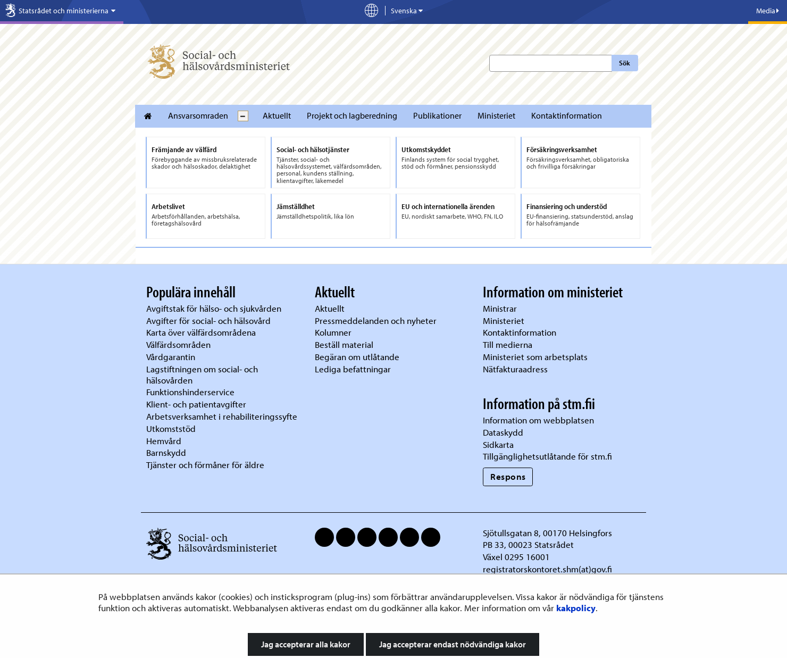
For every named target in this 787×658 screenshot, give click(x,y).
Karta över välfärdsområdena (201, 332)
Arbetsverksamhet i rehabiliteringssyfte (222, 416)
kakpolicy (576, 607)
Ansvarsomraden (198, 115)
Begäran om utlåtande (357, 356)
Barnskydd (166, 452)
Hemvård (163, 440)
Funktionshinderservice (190, 391)
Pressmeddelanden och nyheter (376, 320)
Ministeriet (496, 115)
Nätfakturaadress (515, 368)
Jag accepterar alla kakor (305, 644)
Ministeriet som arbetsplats (535, 356)
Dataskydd (503, 432)
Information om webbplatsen (538, 420)
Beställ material (344, 344)
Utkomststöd (171, 428)
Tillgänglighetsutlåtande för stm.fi (547, 456)
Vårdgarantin (170, 356)
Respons (508, 476)
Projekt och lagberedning (352, 115)
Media (767, 10)
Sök (624, 63)
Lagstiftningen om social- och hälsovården (202, 374)
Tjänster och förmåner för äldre (205, 464)
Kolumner (333, 332)
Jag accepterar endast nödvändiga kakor (452, 644)
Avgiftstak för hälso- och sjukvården (213, 308)
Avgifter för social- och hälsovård (208, 320)
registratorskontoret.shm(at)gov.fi (547, 568)
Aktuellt (277, 115)
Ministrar (500, 308)
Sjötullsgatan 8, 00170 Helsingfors (547, 532)
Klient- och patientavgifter (196, 404)
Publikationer (437, 115)
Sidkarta (498, 444)
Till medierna (507, 344)
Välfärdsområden (178, 344)
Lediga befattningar (353, 368)
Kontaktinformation (566, 115)
